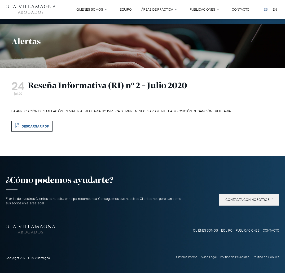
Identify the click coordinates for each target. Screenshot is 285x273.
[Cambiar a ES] (265, 9)
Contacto (241, 9)
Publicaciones (202, 9)
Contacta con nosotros (247, 200)
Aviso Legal (209, 257)
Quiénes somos (89, 9)
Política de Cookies (266, 257)
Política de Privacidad (235, 257)
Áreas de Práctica (157, 9)
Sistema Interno (186, 257)
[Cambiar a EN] (274, 9)
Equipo (126, 9)
